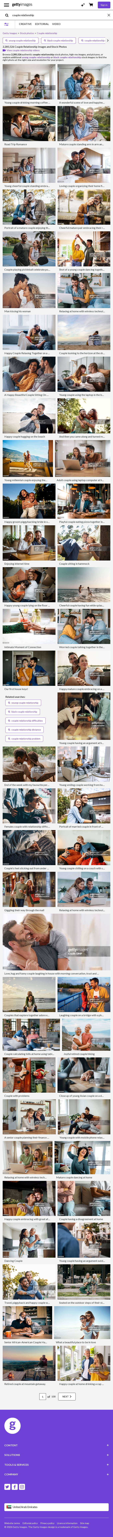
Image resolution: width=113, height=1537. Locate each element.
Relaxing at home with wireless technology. (83, 311)
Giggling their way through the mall (24, 910)
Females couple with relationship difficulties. (29, 826)
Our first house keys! (16, 688)
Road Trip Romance (15, 144)
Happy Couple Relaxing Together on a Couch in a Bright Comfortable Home (47, 353)
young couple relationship (21, 40)
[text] (59, 15)
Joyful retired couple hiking (79, 1053)
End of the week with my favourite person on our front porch (38, 784)
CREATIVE (25, 23)
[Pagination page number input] (42, 1396)
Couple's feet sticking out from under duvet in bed (32, 868)
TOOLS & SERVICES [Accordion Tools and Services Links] (56, 1464)
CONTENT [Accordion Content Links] (56, 1445)
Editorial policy (30, 1523)
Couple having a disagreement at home (81, 1219)
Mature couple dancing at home (74, 1177)
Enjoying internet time (16, 563)
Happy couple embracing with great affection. (30, 1219)
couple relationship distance (24, 729)
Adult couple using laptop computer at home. (82, 480)
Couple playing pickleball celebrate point (27, 269)
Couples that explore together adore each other (31, 1015)
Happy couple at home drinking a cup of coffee (85, 1383)
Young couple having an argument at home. (83, 742)
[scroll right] (107, 40)
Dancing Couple (13, 1260)
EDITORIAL (42, 23)
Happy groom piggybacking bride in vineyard (30, 521)
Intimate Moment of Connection (22, 647)
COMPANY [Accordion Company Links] (56, 1474)
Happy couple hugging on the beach (24, 436)
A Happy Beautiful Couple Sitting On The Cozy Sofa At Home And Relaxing (47, 394)
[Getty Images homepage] (22, 4)
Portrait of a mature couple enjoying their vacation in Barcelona (40, 227)
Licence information (67, 1523)
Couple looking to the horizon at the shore (83, 353)
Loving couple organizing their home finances (84, 185)
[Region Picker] (56, 1507)
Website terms (12, 1523)
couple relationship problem (24, 738)
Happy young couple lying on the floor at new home (33, 605)
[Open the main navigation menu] (6, 5)
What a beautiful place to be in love (76, 1342)
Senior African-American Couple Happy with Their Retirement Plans (43, 1342)
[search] (8, 15)
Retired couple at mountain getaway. (25, 1383)
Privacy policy (47, 1523)
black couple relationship (58, 40)
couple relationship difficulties (25, 720)
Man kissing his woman (17, 311)
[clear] (110, 15)
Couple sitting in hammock (74, 563)
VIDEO (56, 23)
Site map (84, 1523)
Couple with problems (17, 1095)
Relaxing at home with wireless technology (28, 1177)
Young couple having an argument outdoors (83, 1260)
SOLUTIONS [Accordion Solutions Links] (56, 1454)
